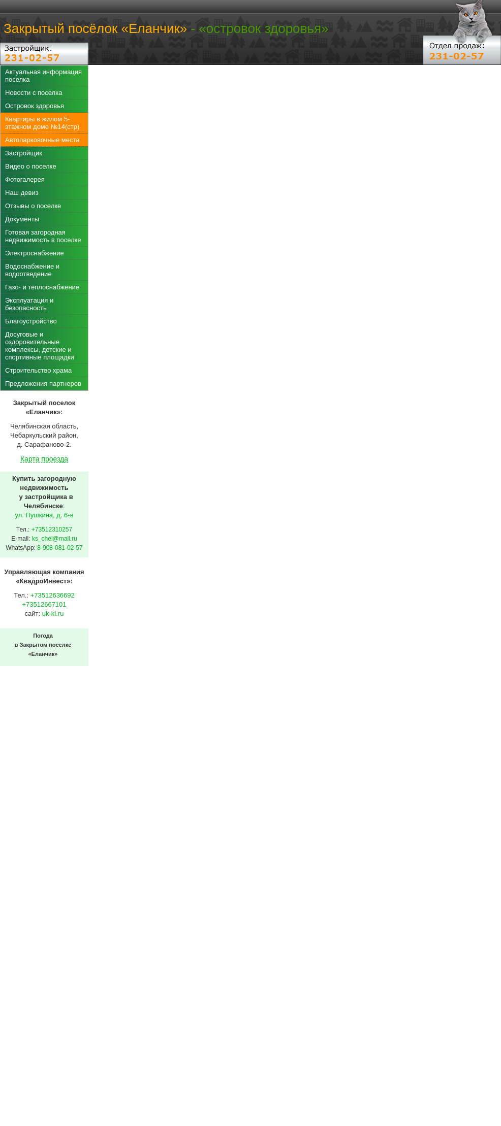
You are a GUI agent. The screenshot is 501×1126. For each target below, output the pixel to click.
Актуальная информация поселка (43, 75)
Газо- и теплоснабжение (42, 287)
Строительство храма (38, 370)
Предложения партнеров (43, 383)
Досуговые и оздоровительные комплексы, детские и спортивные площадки (39, 345)
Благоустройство (31, 321)
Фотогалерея (25, 179)
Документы (22, 219)
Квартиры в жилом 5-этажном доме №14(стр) (42, 122)
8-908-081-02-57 (59, 547)
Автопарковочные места (42, 140)
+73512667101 (44, 604)
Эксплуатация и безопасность (29, 304)
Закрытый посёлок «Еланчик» (95, 28)
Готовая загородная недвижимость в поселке (43, 236)
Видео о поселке (30, 166)
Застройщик (23, 153)
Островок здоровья (34, 106)
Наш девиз (22, 192)
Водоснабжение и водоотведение (32, 270)
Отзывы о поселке (33, 206)
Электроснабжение (34, 253)
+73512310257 (52, 529)
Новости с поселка (33, 92)
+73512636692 (52, 595)
